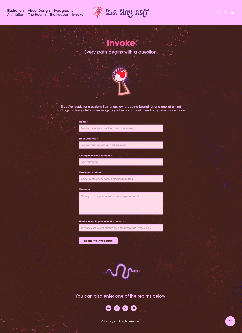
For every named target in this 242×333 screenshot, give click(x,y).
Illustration (15, 10)
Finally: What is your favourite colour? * (102, 221)
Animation (15, 14)
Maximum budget (90, 172)
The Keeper (59, 14)
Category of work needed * (95, 155)
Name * (84, 122)
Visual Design (39, 10)
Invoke (78, 14)
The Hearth (37, 14)
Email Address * (88, 138)
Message (84, 189)
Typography (63, 10)
